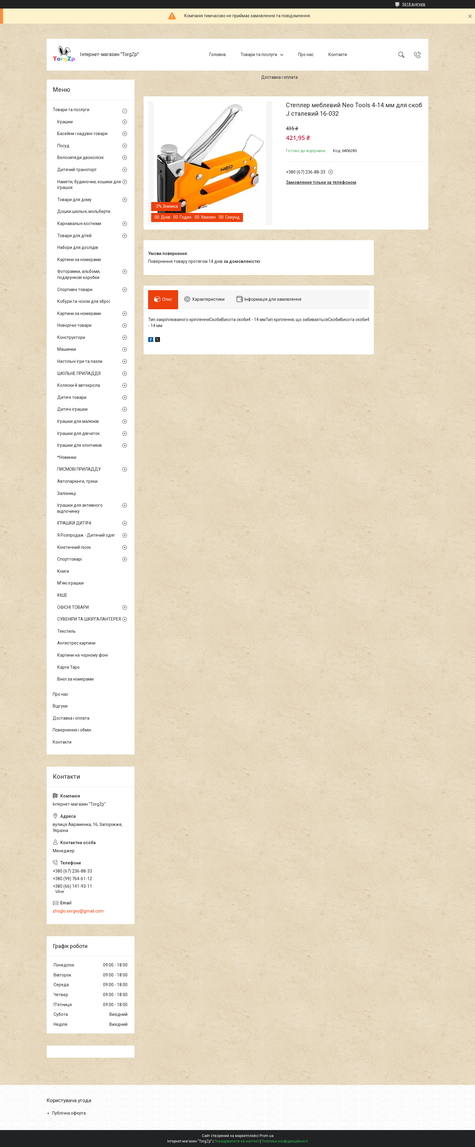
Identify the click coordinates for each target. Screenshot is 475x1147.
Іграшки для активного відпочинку (80, 508)
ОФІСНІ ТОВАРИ (73, 607)
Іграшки (65, 121)
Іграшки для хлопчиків (79, 445)
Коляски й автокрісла (78, 385)
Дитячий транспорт (77, 169)
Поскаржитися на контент (236, 1141)
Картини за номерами (79, 259)
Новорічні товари (74, 325)
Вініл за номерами (75, 679)
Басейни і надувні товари (82, 133)
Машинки (66, 349)
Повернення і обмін (72, 730)
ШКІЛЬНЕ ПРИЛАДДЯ (79, 373)
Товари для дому (74, 199)
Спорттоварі (69, 559)
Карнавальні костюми (79, 223)
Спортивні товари (74, 289)
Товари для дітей (74, 235)
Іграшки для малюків (78, 421)
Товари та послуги (259, 54)
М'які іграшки (70, 583)
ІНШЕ (62, 595)
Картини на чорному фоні (82, 655)
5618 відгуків (413, 4)
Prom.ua (267, 1136)
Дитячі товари (71, 397)
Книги (63, 571)
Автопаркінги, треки (77, 481)
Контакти (337, 54)
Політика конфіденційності (285, 1141)
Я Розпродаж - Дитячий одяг (86, 535)
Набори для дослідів (77, 247)
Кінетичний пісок (74, 547)
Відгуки (60, 706)
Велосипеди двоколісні (80, 157)
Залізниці (66, 493)
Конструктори (71, 337)
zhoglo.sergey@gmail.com (78, 911)
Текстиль (66, 631)
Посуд (63, 145)
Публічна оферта (69, 1113)
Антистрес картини (76, 643)
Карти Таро (68, 667)
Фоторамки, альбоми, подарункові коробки (78, 274)
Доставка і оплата (279, 77)
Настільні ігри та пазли (79, 361)
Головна (217, 54)
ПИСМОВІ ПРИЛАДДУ (79, 469)
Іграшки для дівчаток (78, 433)
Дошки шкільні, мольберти (83, 211)
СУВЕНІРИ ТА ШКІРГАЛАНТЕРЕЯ (89, 619)
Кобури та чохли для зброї (83, 301)
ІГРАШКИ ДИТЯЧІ (74, 523)
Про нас (306, 54)
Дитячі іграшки (72, 409)
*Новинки (66, 457)
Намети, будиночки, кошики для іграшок (89, 184)
